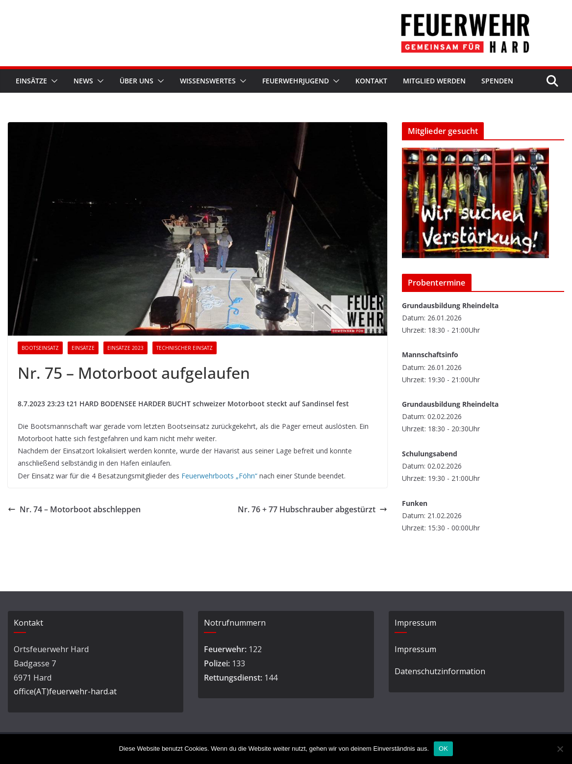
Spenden (497, 80)
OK (443, 748)
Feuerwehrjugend (295, 80)
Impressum (415, 649)
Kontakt (371, 80)
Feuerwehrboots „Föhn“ (219, 475)
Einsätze (31, 80)
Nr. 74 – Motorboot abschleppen (74, 509)
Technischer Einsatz (184, 347)
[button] (52, 81)
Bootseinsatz (40, 347)
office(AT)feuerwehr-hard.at (65, 691)
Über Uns (136, 80)
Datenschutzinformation (440, 671)
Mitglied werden (434, 80)
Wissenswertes (208, 80)
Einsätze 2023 (125, 347)
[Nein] (560, 749)
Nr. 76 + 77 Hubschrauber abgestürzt (312, 509)
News (83, 80)
